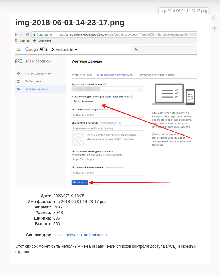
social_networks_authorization (80, 235)
